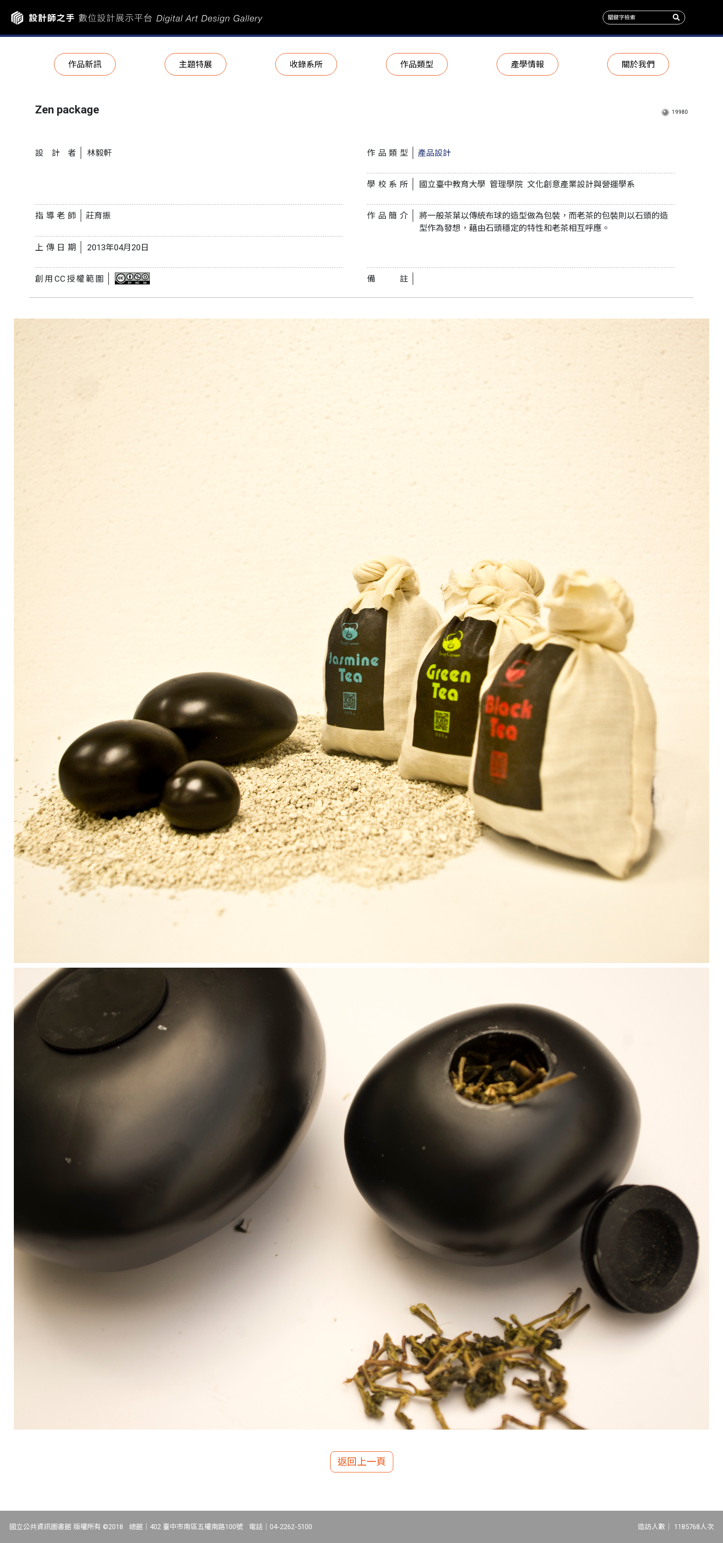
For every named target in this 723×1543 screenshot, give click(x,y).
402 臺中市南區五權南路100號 (196, 1527)
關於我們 (638, 64)
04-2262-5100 (291, 1527)
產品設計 (434, 153)
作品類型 (416, 64)
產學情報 (527, 64)
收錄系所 (306, 64)
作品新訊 (84, 64)
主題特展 (195, 64)
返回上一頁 (362, 1461)
